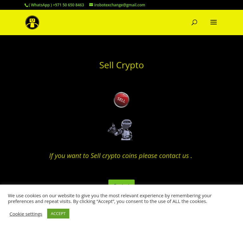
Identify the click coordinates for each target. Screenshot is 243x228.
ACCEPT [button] (58, 213)
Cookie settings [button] (25, 214)
